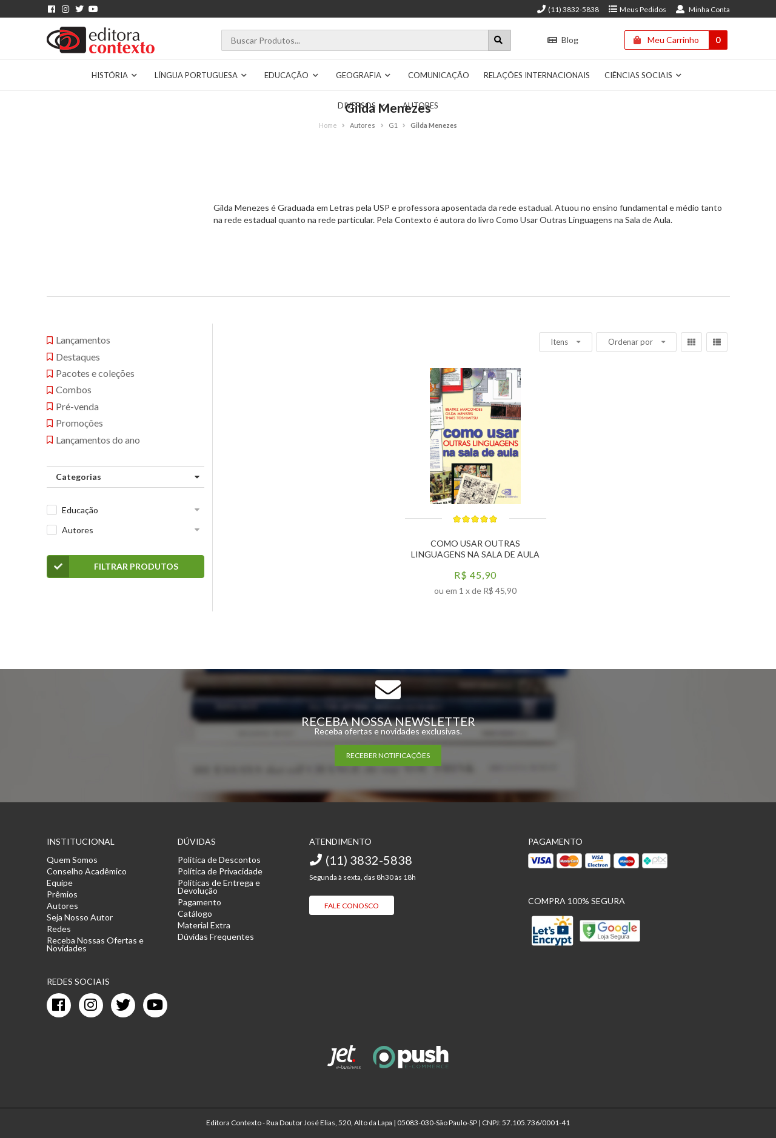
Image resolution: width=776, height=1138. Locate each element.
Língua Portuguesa (201, 75)
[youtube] (155, 1005)
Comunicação (438, 75)
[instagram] (91, 1005)
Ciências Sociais (643, 75)
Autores (420, 105)
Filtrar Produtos (113, 566)
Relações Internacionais (537, 75)
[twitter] (123, 1005)
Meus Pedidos (636, 9)
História (115, 75)
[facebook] (59, 1005)
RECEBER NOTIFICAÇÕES (388, 755)
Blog (562, 40)
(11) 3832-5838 (567, 9)
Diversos (362, 105)
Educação (291, 75)
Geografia (364, 75)
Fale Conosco (351, 905)
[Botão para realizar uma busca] (499, 40)
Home (328, 125)
